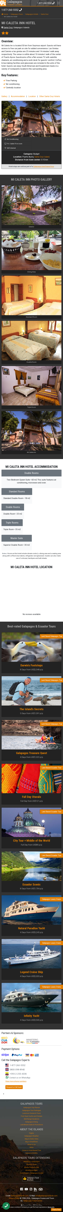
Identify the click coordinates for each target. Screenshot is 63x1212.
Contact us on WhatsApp (18, 1078)
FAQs (31, 1147)
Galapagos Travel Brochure (31, 1179)
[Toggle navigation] (59, 3)
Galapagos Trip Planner (31, 1107)
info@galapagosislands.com (46, 1196)
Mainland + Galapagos (32, 1162)
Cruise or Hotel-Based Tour (31, 1150)
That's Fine (56, 1210)
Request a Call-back (14, 1087)
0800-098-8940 (17, 1069)
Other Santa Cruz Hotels (49, 96)
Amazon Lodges (31, 1170)
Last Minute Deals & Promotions (31, 1125)
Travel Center (14, 3)
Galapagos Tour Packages (31, 1110)
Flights (31, 1133)
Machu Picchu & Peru (31, 1167)
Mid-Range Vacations (31, 1119)
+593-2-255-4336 (18, 1074)
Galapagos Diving (31, 1122)
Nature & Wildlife (31, 1153)
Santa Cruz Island (41, 157)
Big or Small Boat (31, 1142)
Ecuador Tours (31, 1164)
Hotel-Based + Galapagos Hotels (31, 1173)
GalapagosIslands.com (19, 1196)
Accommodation (18, 96)
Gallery (4, 96)
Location (32, 96)
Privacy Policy (14, 1198)
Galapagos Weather (31, 1136)
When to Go (31, 1144)
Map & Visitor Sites (31, 1139)
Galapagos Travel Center (32, 1201)
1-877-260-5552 (10, 9)
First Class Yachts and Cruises (31, 1116)
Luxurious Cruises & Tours (31, 1113)
